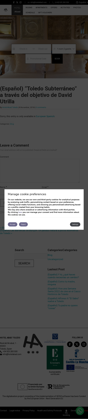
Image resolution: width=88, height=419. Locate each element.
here (20, 212)
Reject (23, 224)
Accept (12, 224)
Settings (75, 224)
